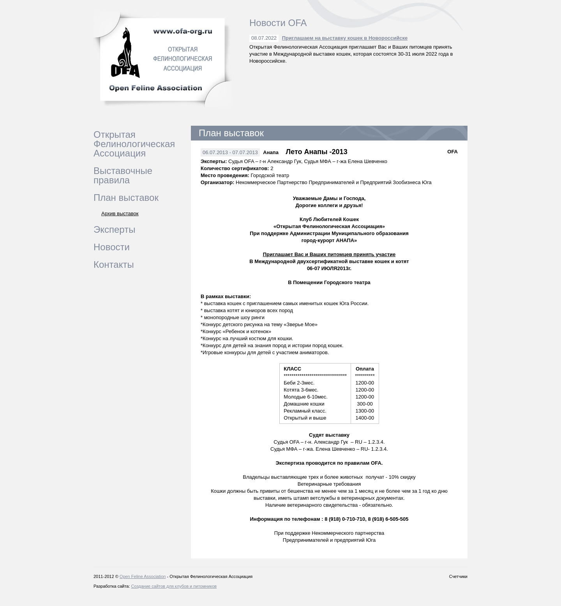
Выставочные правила (123, 175)
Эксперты (114, 229)
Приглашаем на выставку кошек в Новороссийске (345, 38)
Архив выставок (120, 213)
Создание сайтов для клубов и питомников (174, 586)
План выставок (126, 197)
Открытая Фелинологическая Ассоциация (134, 143)
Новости (112, 247)
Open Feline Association (143, 576)
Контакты (114, 264)
